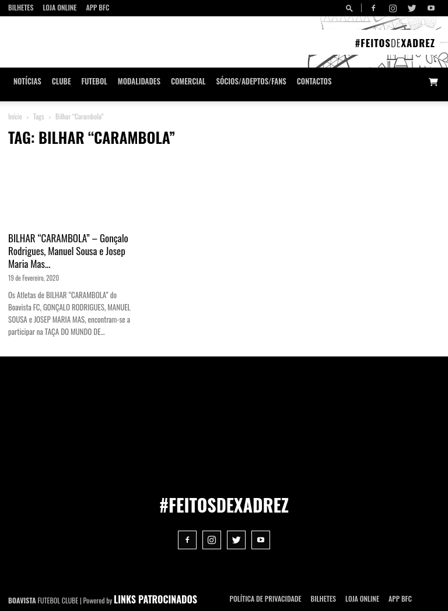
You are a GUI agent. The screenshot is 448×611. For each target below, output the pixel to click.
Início (15, 116)
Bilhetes (20, 7)
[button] (351, 7)
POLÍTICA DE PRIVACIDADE (266, 598)
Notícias (27, 81)
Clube (61, 81)
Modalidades (139, 81)
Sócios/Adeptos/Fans (251, 81)
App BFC (97, 7)
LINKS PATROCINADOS (155, 599)
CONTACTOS (314, 81)
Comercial (188, 81)
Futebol (94, 81)
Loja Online (59, 7)
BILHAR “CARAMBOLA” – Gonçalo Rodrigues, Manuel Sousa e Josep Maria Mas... (68, 251)
